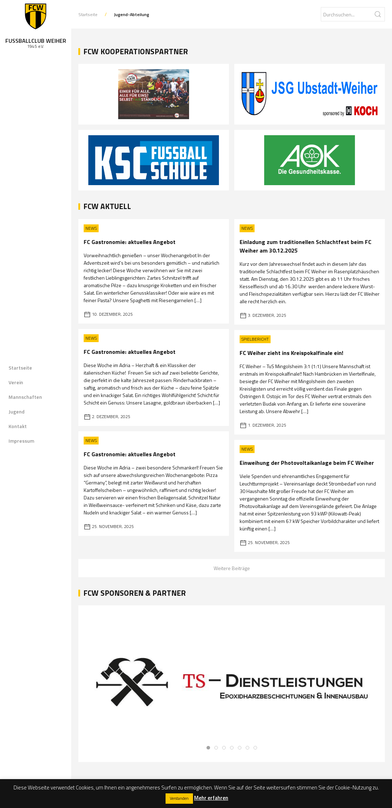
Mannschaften (25, 397)
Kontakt (18, 426)
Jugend (17, 411)
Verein (16, 382)
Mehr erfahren (211, 798)
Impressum (21, 440)
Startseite (20, 367)
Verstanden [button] (179, 798)
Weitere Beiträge (232, 568)
